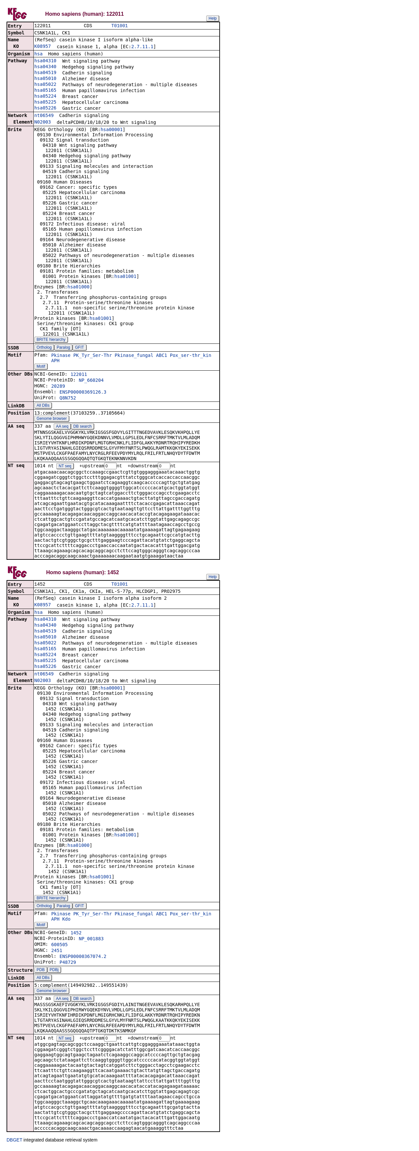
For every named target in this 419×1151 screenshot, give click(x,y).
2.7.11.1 (142, 47)
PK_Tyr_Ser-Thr (92, 356)
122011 (78, 375)
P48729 (68, 963)
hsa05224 (45, 96)
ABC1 (161, 356)
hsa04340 (45, 67)
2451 (56, 952)
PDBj (54, 971)
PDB (41, 971)
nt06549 (44, 116)
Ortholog (44, 348)
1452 (76, 934)
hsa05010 (45, 79)
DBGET (14, 1141)
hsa (38, 54)
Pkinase (60, 356)
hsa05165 (45, 90)
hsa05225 (45, 102)
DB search (82, 427)
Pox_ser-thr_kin (190, 356)
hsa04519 (45, 73)
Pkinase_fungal (134, 356)
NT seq (65, 467)
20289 (58, 386)
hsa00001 (111, 130)
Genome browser (52, 419)
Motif (41, 367)
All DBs (43, 406)
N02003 (42, 122)
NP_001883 (91, 940)
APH (55, 361)
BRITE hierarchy (51, 340)
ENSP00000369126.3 (83, 392)
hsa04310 (45, 61)
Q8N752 (68, 398)
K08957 (42, 46)
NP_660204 (91, 380)
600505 (59, 946)
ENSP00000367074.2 (83, 958)
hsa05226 (45, 108)
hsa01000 (78, 287)
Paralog (63, 348)
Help (213, 18)
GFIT (79, 348)
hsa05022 (45, 85)
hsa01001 (125, 277)
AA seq (62, 427)
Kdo (66, 920)
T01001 (119, 26)
